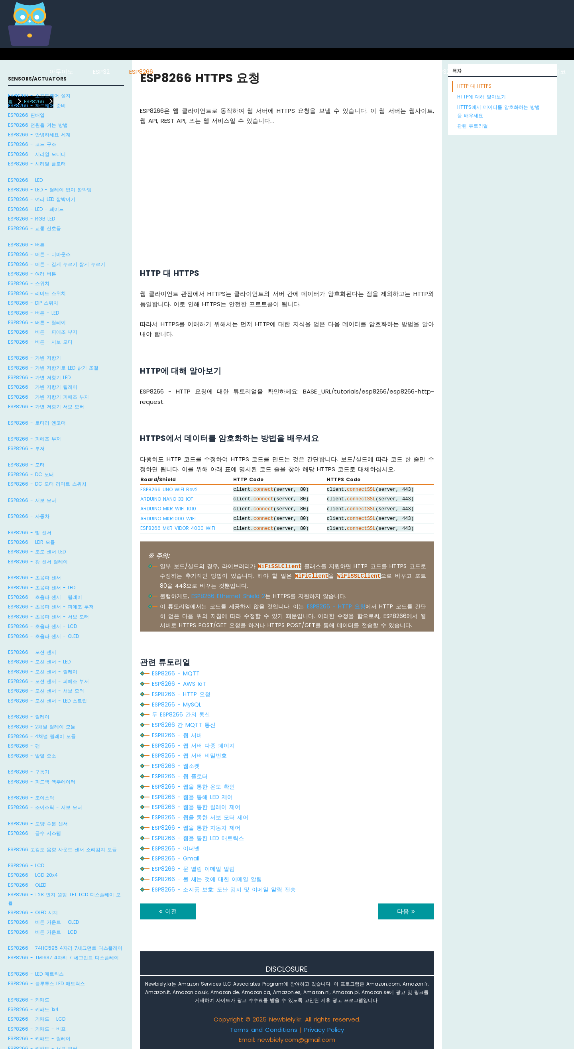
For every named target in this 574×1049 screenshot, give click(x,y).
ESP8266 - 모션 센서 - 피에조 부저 (48, 681)
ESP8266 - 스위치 (28, 283)
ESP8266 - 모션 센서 (32, 652)
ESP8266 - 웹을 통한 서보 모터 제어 (200, 817)
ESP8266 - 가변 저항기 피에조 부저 (48, 397)
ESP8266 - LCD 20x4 (33, 875)
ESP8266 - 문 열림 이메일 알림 (193, 869)
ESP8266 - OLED (27, 885)
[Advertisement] (287, 186)
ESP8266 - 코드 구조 (32, 144)
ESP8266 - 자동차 (28, 516)
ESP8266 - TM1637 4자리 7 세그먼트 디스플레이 (63, 957)
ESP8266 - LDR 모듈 (31, 542)
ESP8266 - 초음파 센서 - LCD (42, 626)
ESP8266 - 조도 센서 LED (37, 551)
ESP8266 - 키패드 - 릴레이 (39, 1038)
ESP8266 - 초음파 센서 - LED (41, 587)
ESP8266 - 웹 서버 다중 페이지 (193, 746)
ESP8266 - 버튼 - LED (33, 312)
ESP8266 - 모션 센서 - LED (39, 661)
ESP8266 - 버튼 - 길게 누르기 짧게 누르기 (56, 264)
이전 (168, 911)
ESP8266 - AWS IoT (179, 684)
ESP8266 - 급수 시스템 (34, 833)
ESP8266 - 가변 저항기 (34, 357)
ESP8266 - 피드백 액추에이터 (41, 781)
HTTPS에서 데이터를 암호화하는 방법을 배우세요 (498, 111)
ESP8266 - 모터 (26, 464)
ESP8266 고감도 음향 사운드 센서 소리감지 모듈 (62, 849)
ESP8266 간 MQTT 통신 (184, 725)
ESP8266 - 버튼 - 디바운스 (39, 254)
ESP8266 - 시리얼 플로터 (37, 163)
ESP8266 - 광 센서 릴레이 (38, 561)
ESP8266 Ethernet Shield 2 (228, 596)
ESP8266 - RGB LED (31, 218)
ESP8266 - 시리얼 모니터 (37, 154)
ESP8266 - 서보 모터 (32, 500)
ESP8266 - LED (25, 180)
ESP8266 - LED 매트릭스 (36, 973)
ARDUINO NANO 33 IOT (166, 499)
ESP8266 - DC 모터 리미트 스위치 (47, 483)
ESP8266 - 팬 (24, 745)
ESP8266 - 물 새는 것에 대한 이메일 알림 (207, 879)
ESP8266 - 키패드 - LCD (36, 1019)
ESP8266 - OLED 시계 (33, 912)
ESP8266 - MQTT (176, 673)
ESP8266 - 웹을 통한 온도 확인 (193, 787)
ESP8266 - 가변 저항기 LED (39, 377)
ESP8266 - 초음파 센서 (34, 577)
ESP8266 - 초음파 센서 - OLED (43, 636)
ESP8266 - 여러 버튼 (32, 273)
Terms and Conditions (263, 1029)
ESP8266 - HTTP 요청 (336, 606)
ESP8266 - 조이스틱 (31, 797)
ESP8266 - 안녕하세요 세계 (39, 134)
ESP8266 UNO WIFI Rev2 (169, 489)
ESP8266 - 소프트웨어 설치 (39, 95)
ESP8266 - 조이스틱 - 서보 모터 (45, 807)
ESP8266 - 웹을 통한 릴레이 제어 (196, 807)
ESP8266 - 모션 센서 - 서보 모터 (46, 690)
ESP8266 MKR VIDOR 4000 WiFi (177, 528)
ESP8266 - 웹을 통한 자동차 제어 (196, 828)
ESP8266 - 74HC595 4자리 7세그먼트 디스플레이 (65, 948)
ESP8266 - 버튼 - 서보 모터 (40, 342)
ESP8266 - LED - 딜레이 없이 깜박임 (50, 189)
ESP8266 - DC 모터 (31, 474)
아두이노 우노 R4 (254, 71)
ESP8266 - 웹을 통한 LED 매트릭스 (198, 838)
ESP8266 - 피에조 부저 (34, 438)
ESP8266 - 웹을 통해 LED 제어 (192, 797)
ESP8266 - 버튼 (26, 244)
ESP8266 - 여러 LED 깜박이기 (41, 199)
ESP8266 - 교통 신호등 (34, 228)
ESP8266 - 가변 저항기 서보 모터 (46, 406)
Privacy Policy (324, 1029)
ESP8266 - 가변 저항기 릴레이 (42, 387)
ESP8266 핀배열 (26, 115)
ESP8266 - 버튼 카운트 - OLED (43, 922)
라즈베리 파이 (192, 71)
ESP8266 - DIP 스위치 (33, 302)
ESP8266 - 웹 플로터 (180, 776)
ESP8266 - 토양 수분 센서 (38, 823)
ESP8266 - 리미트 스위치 (37, 293)
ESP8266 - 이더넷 (176, 848)
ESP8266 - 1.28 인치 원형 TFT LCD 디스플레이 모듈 (64, 898)
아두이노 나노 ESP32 (384, 71)
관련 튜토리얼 (472, 125)
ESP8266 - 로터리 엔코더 (37, 422)
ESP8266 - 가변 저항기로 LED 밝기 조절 (53, 367)
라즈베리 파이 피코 (539, 71)
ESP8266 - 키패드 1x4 (33, 1009)
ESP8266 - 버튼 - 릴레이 (37, 322)
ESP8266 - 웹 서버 (177, 735)
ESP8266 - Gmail (175, 858)
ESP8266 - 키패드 (28, 999)
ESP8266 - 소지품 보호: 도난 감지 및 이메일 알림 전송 (224, 890)
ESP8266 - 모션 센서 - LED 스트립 (47, 700)
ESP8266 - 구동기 (28, 771)
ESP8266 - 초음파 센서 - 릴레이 (45, 597)
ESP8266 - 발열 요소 (32, 755)
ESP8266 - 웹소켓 (176, 766)
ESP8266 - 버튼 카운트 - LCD (42, 932)
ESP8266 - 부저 (26, 448)
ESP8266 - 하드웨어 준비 (37, 105)
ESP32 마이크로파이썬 (463, 71)
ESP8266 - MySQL (176, 705)
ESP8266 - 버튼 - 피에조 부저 (42, 332)
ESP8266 (141, 71)
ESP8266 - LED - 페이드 (36, 209)
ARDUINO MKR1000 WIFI (168, 518)
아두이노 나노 (317, 71)
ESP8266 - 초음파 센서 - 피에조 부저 (51, 606)
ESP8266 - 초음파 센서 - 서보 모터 (48, 616)
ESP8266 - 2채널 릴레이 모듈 (41, 726)
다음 (406, 911)
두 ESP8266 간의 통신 (181, 714)
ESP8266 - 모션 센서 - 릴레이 (42, 671)
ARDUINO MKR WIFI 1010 (168, 508)
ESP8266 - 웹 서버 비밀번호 (189, 756)
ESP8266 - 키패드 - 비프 (37, 1028)
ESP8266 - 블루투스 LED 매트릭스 (46, 983)
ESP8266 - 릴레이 (28, 716)
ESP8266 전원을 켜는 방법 (38, 125)
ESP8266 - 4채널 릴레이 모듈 (42, 736)
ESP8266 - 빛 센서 (29, 532)
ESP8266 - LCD (26, 865)
